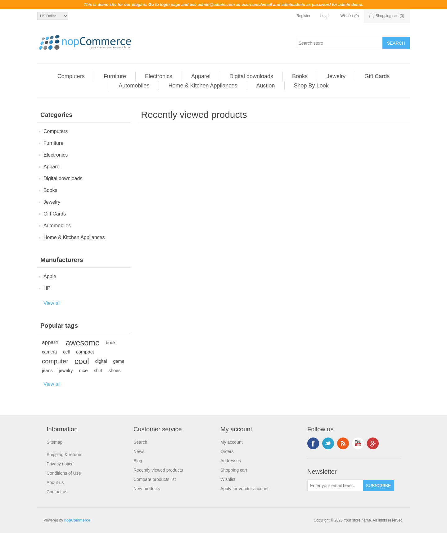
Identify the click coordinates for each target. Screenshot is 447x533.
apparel (51, 342)
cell (66, 351)
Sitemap (54, 442)
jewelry (66, 370)
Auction (265, 85)
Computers (71, 76)
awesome (83, 342)
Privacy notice (60, 463)
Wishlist (227, 479)
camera (49, 351)
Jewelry (336, 76)
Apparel (200, 76)
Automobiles (134, 85)
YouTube (358, 443)
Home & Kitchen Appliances (202, 85)
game (118, 361)
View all (52, 303)
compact (85, 351)
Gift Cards (377, 76)
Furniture (115, 76)
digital (101, 361)
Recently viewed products (158, 470)
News (138, 451)
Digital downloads (251, 76)
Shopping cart (233, 470)
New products (146, 488)
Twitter (328, 443)
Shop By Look (311, 85)
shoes (115, 370)
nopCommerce (77, 520)
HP (46, 288)
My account (231, 442)
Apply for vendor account (244, 488)
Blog (137, 460)
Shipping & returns (64, 454)
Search (140, 442)
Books (300, 76)
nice (83, 370)
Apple (49, 276)
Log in (325, 16)
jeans (47, 370)
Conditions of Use (64, 473)
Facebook (313, 443)
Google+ (373, 443)
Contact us (57, 491)
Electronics (158, 76)
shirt (98, 370)
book (110, 342)
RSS (343, 443)
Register (303, 16)
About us (55, 482)
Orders (227, 451)
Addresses (230, 460)
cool (81, 361)
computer (55, 361)
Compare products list (154, 479)
